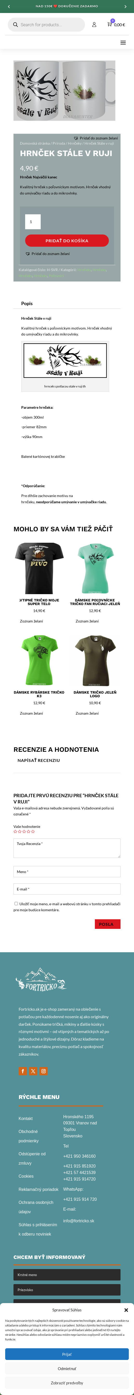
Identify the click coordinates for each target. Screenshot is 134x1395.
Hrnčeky (75, 143)
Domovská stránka (35, 143)
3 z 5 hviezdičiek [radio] (24, 831)
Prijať (67, 1354)
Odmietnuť (67, 1368)
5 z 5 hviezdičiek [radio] (33, 831)
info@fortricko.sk (78, 1221)
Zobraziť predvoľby (67, 1382)
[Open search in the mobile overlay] (46, 24)
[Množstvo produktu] (33, 221)
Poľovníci (56, 275)
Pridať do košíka (67, 240)
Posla (107, 924)
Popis (27, 303)
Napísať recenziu (39, 760)
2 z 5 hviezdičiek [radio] (20, 831)
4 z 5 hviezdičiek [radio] (28, 831)
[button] (126, 1310)
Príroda (59, 143)
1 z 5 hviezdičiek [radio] (15, 831)
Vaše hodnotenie (26, 826)
